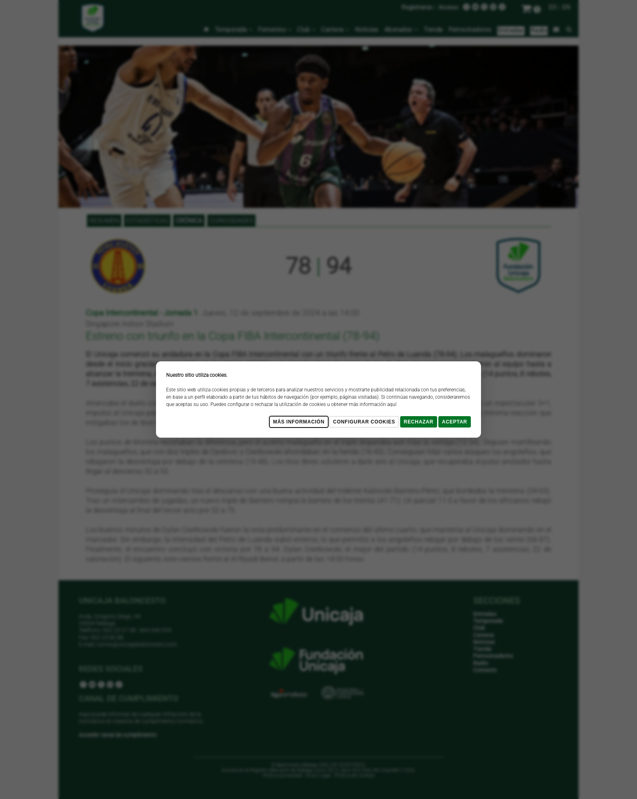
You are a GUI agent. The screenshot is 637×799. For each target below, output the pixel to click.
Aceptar (454, 422)
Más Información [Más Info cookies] (299, 422)
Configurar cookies (364, 422)
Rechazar (418, 422)
